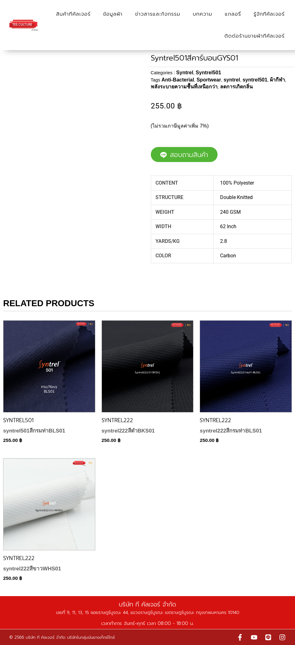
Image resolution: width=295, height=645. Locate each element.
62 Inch (228, 226)
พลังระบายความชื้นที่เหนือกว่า (184, 86)
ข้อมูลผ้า (113, 14)
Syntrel (184, 72)
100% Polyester (237, 183)
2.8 (223, 241)
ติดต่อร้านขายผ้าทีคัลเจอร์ (254, 36)
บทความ (202, 14)
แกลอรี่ (233, 14)
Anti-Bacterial (177, 79)
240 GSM (230, 212)
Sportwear (209, 79)
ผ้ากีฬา (277, 79)
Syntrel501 (208, 72)
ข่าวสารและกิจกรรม (157, 14)
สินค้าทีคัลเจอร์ (73, 14)
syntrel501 (255, 79)
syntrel (232, 79)
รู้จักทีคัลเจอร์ (269, 14)
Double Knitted (236, 197)
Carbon (228, 256)
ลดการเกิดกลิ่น (236, 86)
